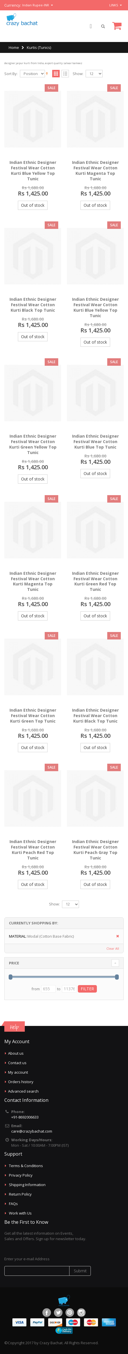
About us (16, 1053)
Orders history (20, 1081)
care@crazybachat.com (31, 1131)
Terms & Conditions (26, 1165)
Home (14, 47)
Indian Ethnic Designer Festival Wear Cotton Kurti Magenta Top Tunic (95, 170)
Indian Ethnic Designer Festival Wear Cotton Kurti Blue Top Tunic (95, 441)
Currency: (12, 5)
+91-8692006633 (25, 1117)
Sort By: (11, 74)
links (113, 5)
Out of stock (32, 205)
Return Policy (20, 1194)
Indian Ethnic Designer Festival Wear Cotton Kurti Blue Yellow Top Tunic (33, 170)
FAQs (13, 1203)
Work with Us (20, 1213)
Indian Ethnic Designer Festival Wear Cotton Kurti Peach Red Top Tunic (33, 850)
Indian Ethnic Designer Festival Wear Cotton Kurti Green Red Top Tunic (95, 581)
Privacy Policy (21, 1175)
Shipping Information (27, 1184)
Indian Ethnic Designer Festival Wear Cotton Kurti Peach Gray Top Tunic (95, 850)
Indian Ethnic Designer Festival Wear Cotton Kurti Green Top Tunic (33, 715)
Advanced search (23, 1091)
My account (18, 1072)
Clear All (112, 948)
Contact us (17, 1062)
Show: (78, 74)
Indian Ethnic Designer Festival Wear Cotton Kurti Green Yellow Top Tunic (33, 444)
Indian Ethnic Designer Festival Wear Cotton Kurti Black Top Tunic (33, 304)
